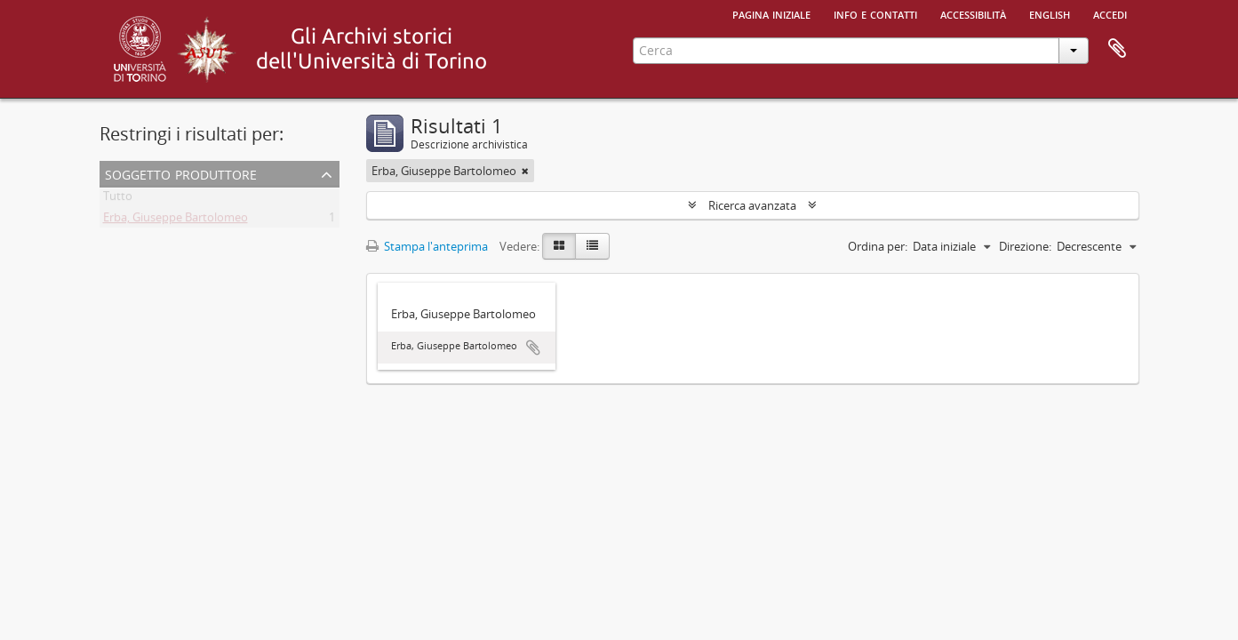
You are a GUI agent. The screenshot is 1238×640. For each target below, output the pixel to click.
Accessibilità (973, 13)
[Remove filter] (525, 171)
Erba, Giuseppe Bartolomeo (175, 220)
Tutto (117, 199)
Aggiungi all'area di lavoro (533, 347)
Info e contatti (875, 13)
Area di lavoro (1117, 49)
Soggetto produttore (181, 173)
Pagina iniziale (771, 13)
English (1049, 13)
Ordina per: (877, 246)
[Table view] (592, 246)
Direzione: (1025, 246)
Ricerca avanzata (752, 205)
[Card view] (559, 246)
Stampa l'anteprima (427, 246)
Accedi (1110, 13)
